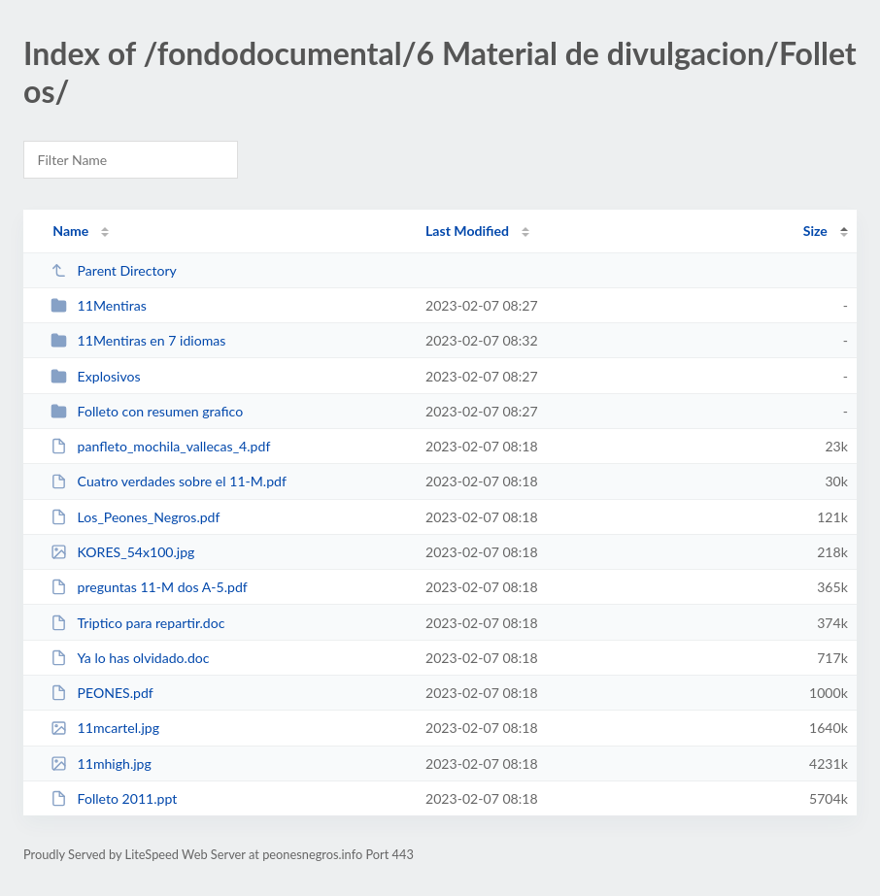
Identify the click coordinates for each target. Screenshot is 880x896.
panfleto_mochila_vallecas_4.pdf (160, 446)
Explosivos (95, 376)
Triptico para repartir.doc (137, 622)
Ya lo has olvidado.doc (130, 657)
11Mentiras (99, 305)
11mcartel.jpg (105, 727)
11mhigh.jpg (101, 763)
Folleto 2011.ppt (114, 798)
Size (815, 230)
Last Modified (467, 230)
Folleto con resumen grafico (147, 411)
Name (70, 230)
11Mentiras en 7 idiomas (138, 340)
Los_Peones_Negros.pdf (135, 517)
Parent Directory (114, 270)
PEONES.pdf (102, 692)
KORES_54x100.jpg (122, 552)
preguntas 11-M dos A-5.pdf (149, 587)
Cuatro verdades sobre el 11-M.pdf (169, 481)
